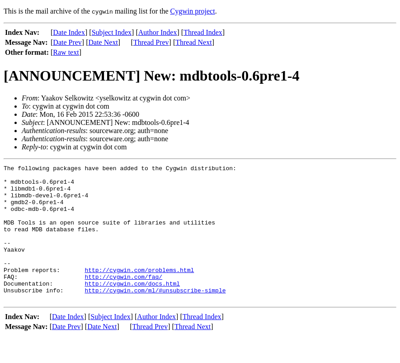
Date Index (69, 32)
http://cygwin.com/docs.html (132, 308)
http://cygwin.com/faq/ (123, 300)
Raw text (66, 52)
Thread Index (203, 32)
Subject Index (112, 32)
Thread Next (193, 42)
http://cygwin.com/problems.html (139, 291)
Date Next (103, 42)
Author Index (157, 32)
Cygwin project (192, 11)
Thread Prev (151, 42)
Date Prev (67, 42)
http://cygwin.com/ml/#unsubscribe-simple (155, 316)
